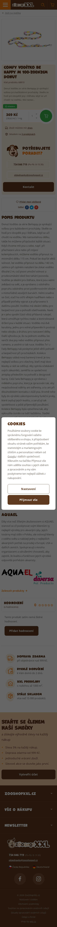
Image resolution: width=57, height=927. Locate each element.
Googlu (12, 456)
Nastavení (28, 489)
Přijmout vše (28, 500)
